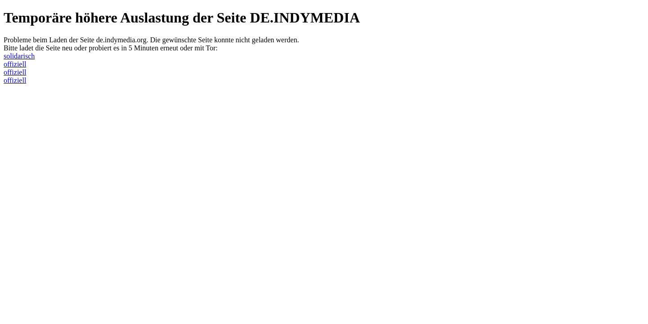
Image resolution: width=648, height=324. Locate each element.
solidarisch (19, 56)
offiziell (15, 64)
